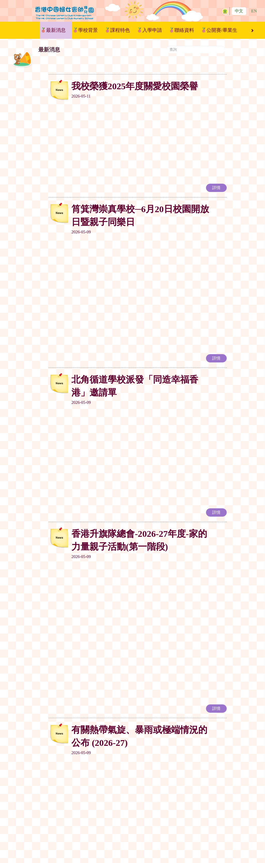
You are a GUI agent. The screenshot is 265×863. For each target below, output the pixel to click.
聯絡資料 (184, 30)
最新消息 (56, 30)
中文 (239, 11)
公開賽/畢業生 (222, 30)
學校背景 (88, 30)
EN (254, 11)
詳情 (216, 124)
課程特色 (120, 30)
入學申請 (152, 30)
